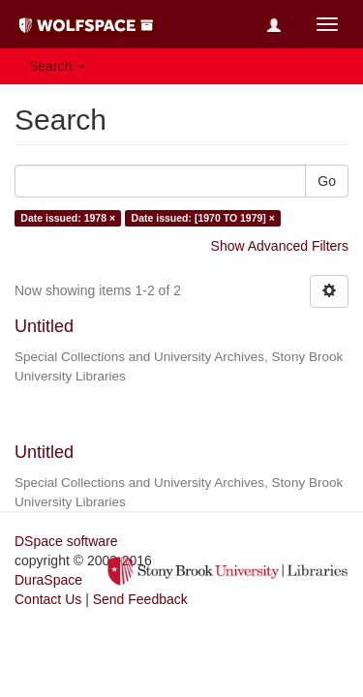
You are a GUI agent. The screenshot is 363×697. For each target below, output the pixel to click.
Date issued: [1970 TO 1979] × (203, 218)
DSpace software (66, 541)
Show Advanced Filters (279, 246)
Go (327, 181)
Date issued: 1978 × (67, 218)
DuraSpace (48, 580)
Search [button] (57, 66)
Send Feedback (140, 599)
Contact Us (48, 599)
